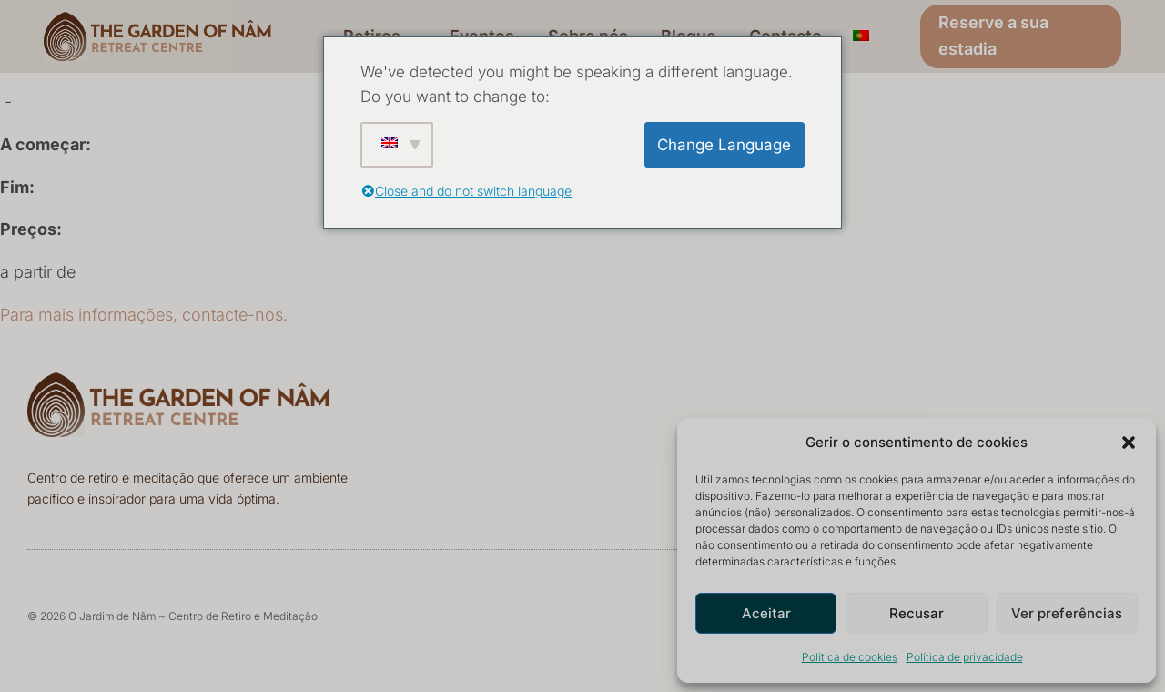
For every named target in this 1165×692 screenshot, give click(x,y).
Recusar (916, 613)
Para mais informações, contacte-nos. (144, 314)
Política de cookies (849, 657)
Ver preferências (1066, 613)
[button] (1128, 442)
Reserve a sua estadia (993, 35)
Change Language (724, 145)
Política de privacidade (965, 657)
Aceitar (766, 613)
